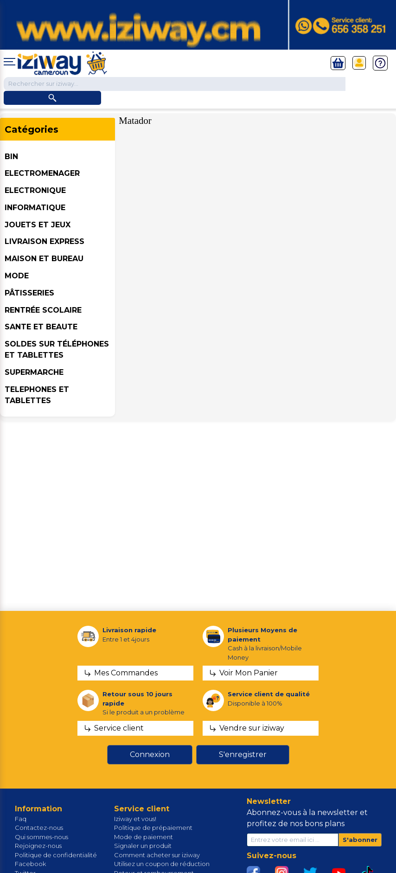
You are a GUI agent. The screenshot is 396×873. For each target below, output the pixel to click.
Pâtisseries (29, 293)
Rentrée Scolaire (43, 310)
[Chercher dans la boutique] (174, 84)
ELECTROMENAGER (42, 173)
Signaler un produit (143, 845)
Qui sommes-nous (41, 837)
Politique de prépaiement (153, 827)
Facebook (30, 863)
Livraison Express (44, 241)
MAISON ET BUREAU (44, 258)
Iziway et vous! (135, 818)
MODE (17, 275)
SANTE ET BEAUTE (41, 326)
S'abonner (360, 839)
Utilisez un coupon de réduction (162, 863)
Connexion (150, 754)
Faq (20, 818)
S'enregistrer (243, 754)
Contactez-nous (39, 827)
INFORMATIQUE (35, 207)
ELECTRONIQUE (35, 190)
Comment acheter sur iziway (157, 855)
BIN (11, 156)
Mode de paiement (143, 837)
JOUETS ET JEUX (37, 224)
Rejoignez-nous (38, 845)
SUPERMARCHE (34, 372)
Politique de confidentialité (56, 855)
